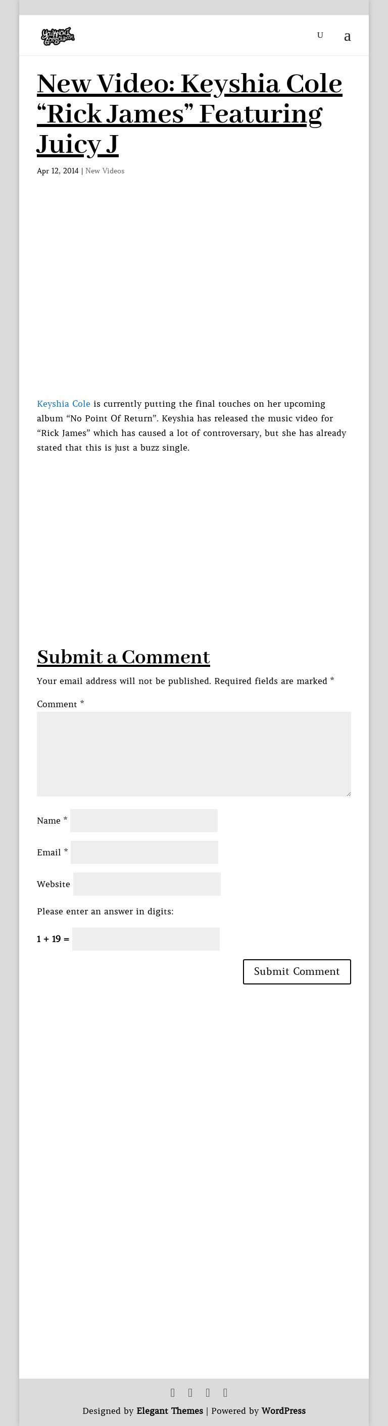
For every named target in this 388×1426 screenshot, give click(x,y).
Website (53, 884)
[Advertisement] (212, 525)
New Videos (105, 170)
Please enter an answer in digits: (105, 911)
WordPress (284, 1410)
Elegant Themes (169, 1410)
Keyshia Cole (63, 403)
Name (52, 820)
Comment (60, 704)
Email (52, 852)
